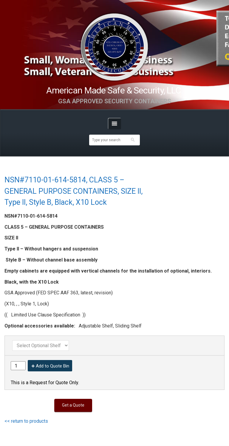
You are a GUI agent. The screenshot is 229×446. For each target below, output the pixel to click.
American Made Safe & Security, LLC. (114, 90)
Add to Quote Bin (52, 366)
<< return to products (26, 421)
